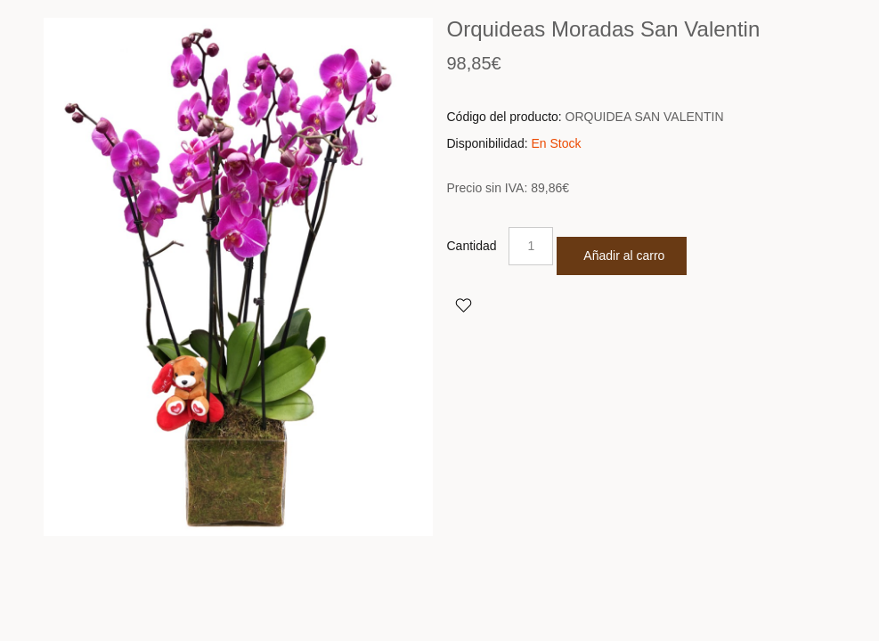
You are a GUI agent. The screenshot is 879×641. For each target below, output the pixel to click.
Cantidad (472, 246)
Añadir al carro (623, 255)
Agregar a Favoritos (463, 304)
